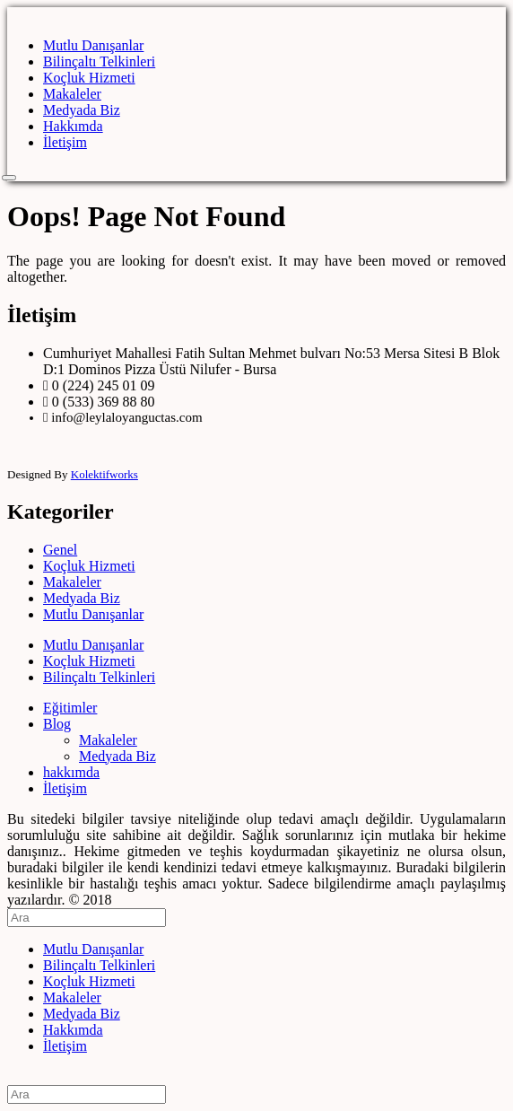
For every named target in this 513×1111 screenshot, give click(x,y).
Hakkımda (73, 126)
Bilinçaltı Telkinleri (99, 61)
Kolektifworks (104, 474)
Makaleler (72, 93)
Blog (57, 723)
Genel (60, 549)
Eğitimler (70, 707)
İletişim (65, 142)
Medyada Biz (81, 110)
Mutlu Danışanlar (93, 45)
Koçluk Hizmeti (89, 77)
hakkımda (71, 772)
